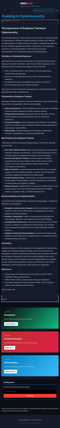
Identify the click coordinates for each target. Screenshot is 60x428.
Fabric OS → (10, 348)
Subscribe (30, 395)
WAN (26, 3)
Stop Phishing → (11, 324)
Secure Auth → (11, 371)
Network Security (15, 21)
